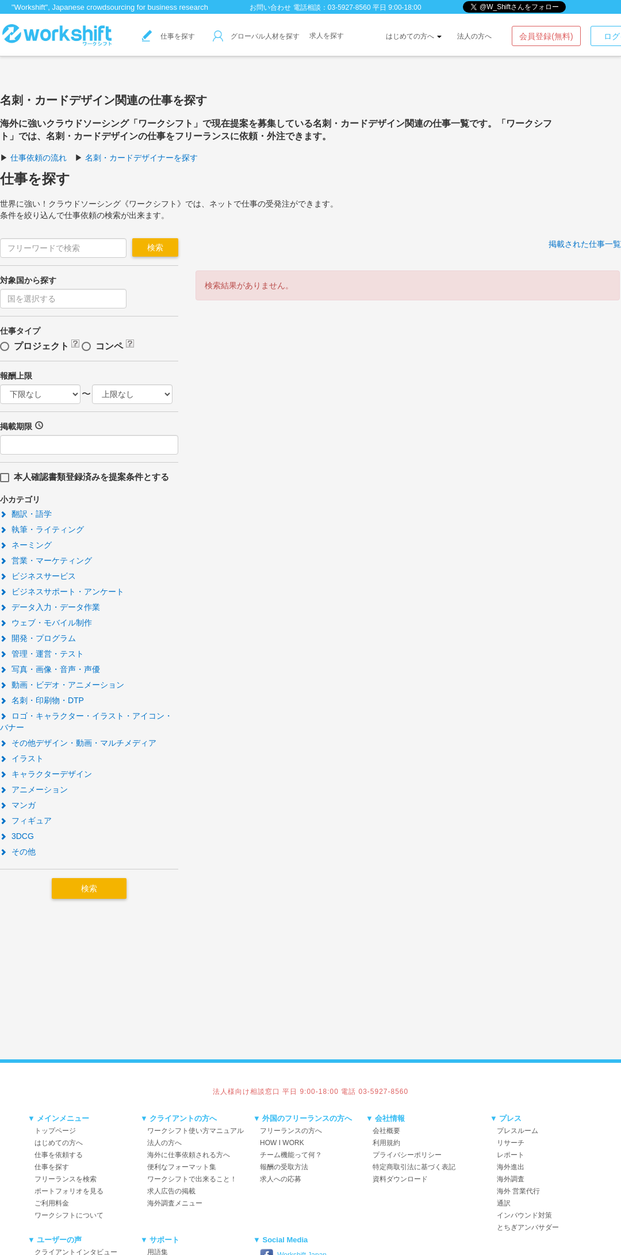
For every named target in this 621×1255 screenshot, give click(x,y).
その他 (18, 851)
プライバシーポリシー (407, 1155)
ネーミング (26, 545)
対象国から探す (28, 280)
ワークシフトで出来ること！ (192, 1179)
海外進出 (510, 1167)
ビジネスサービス (38, 576)
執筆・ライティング (42, 529)
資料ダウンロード (400, 1179)
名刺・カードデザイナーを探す (141, 157)
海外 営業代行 (518, 1191)
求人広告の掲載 (171, 1191)
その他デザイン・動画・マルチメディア (78, 742)
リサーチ (510, 1143)
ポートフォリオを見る (68, 1191)
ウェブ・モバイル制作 (46, 622)
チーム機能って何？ (291, 1155)
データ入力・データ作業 (50, 607)
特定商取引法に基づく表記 (414, 1167)
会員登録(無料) (546, 36)
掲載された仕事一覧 (585, 244)
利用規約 (386, 1143)
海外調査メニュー (174, 1203)
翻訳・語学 (26, 513)
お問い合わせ (270, 7)
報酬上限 (16, 375)
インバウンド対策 (524, 1215)
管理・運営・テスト (42, 653)
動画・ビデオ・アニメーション (62, 684)
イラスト (22, 758)
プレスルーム (517, 1131)
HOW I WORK (282, 1143)
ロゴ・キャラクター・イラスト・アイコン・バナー (86, 721)
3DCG (17, 836)
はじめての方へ (414, 36)
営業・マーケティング (46, 560)
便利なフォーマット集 (181, 1167)
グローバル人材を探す (256, 36)
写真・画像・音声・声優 (50, 669)
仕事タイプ (20, 330)
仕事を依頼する (58, 1155)
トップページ (55, 1131)
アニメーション (34, 789)
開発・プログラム (38, 638)
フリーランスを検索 (65, 1179)
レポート (510, 1155)
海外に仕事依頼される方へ (188, 1155)
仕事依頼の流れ (38, 157)
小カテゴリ (20, 499)
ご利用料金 (51, 1203)
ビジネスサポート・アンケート (62, 591)
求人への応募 (280, 1179)
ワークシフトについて (68, 1215)
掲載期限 (16, 426)
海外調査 (510, 1179)
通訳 (504, 1203)
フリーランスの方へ (291, 1131)
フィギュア (26, 820)
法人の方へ (474, 36)
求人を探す (326, 36)
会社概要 (386, 1131)
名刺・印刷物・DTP (42, 700)
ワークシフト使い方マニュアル (195, 1131)
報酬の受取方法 (284, 1167)
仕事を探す (168, 36)
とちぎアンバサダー (528, 1227)
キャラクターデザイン (46, 774)
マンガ (18, 805)
